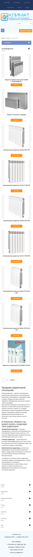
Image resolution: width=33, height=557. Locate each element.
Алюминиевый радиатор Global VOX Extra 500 (16, 292)
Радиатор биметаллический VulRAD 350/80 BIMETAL (16, 80)
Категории (7, 42)
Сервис (27, 7)
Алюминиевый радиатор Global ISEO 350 (16, 150)
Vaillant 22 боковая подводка (16, 115)
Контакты (26, 2)
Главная (3, 38)
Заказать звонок (25, 31)
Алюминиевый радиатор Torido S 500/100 (16, 256)
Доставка (7, 2)
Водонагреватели (6, 498)
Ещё (2, 525)
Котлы (3, 485)
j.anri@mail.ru (18, 552)
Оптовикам (17, 2)
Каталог (9, 38)
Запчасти (4, 518)
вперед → (13, 380)
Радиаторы (4, 492)
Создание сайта (9, 537)
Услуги (19, 7)
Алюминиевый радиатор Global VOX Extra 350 (16, 329)
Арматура (4, 512)
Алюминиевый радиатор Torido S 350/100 (16, 185)
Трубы (3, 505)
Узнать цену (16, 84)
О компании (10, 7)
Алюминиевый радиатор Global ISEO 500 (16, 220)
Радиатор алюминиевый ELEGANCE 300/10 (16, 365)
